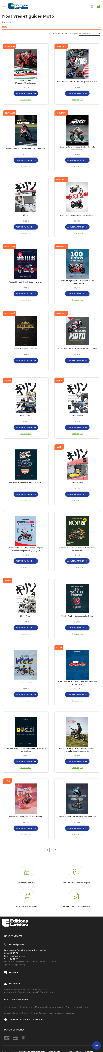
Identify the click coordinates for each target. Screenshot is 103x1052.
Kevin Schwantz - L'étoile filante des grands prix (25, 148)
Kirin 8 (25, 215)
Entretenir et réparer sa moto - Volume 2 (25, 482)
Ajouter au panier (26, 93)
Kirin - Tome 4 (25, 616)
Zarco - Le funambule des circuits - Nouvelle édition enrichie (77, 148)
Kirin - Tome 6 (77, 415)
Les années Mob (26, 683)
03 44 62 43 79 (11, 959)
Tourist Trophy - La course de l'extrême (77, 616)
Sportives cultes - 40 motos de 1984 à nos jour (77, 816)
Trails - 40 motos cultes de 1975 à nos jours (77, 215)
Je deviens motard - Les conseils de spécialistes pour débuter (77, 549)
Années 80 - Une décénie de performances (25, 282)
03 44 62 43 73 (11, 953)
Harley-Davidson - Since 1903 (26, 349)
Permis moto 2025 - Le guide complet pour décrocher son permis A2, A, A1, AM (26, 549)
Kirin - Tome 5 (77, 482)
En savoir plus (26, 99)
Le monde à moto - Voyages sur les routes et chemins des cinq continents (77, 749)
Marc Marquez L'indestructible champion (25, 81)
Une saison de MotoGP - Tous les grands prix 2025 (77, 81)
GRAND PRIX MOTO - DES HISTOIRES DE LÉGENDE (77, 349)
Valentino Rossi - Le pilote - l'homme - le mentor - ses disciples (26, 749)
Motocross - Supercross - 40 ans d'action (25, 816)
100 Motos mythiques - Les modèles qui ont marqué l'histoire (77, 281)
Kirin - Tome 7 (25, 415)
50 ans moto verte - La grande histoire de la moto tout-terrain (77, 682)
